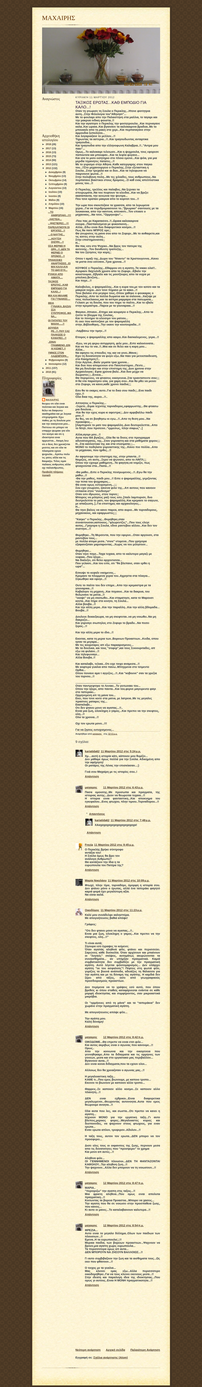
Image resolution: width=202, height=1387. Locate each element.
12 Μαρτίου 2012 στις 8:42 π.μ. (123, 1037)
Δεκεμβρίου (56, 172)
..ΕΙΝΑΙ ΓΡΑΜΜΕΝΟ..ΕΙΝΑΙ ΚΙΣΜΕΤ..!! (59, 345)
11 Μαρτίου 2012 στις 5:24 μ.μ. (121, 751)
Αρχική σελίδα (115, 1349)
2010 (49, 372)
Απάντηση (92, 776)
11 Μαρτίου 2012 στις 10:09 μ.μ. (128, 880)
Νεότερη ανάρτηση (88, 1349)
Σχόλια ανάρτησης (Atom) (110, 1357)
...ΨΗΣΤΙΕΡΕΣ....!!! (58, 223)
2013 (49, 164)
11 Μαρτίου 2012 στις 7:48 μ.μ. (131, 820)
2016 (49, 152)
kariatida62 (92, 751)
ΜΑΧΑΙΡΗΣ (58, 17)
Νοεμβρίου (55, 176)
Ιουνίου (53, 196)
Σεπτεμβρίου (56, 184)
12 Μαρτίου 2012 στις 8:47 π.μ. (123, 1183)
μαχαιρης (52, 400)
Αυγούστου (55, 188)
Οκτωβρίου (55, 180)
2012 (49, 168)
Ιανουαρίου (55, 364)
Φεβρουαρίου (57, 360)
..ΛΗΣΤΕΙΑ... (55, 219)
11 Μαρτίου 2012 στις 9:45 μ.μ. (114, 844)
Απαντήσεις (97, 814)
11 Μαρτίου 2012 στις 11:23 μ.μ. (121, 910)
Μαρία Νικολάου (96, 880)
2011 (49, 368)
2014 (49, 160)
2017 (49, 148)
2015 (49, 156)
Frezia (89, 844)
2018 (49, 144)
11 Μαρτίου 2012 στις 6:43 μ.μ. (123, 787)
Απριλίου (54, 204)
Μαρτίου (54, 208)
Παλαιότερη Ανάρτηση (145, 1349)
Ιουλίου (53, 192)
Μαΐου (52, 200)
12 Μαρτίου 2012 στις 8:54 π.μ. (123, 1225)
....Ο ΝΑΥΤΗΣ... (56, 234)
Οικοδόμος (92, 910)
